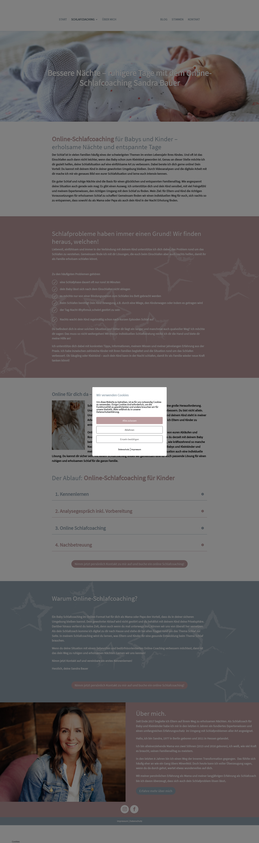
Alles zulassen (130, 420)
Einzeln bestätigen (129, 439)
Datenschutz (123, 449)
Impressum (136, 449)
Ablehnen (129, 429)
